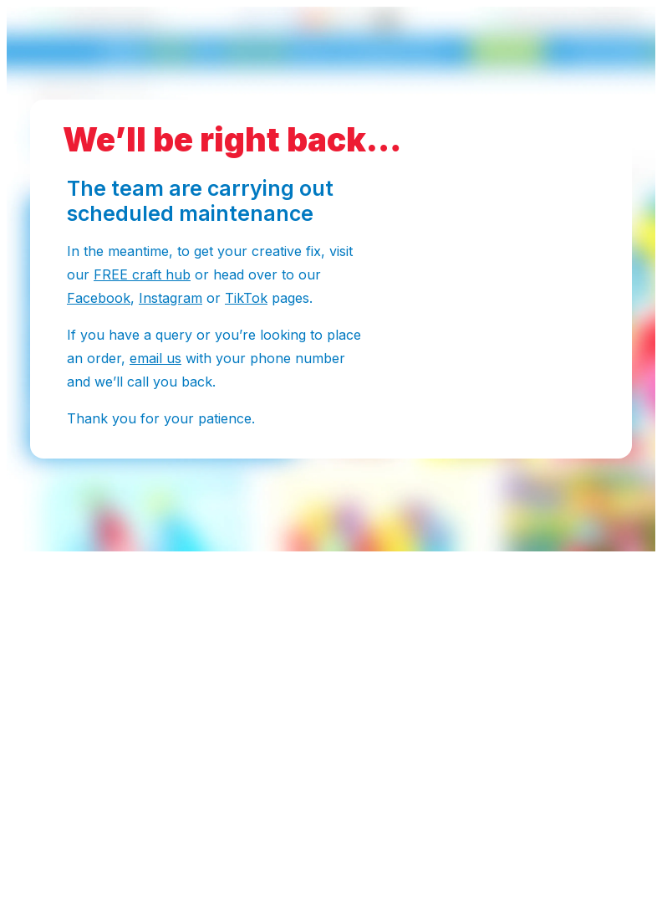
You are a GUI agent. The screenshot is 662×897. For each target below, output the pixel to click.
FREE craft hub (142, 274)
